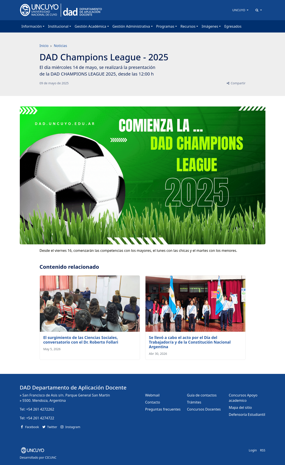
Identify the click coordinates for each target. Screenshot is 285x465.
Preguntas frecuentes (163, 409)
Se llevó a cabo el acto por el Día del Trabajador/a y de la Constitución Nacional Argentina (190, 342)
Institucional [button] (58, 26)
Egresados (232, 26)
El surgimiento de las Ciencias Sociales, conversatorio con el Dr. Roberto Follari (80, 340)
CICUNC (50, 457)
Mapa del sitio (240, 407)
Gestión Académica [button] (90, 26)
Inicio (44, 45)
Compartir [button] (236, 83)
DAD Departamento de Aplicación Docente (73, 387)
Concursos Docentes (204, 409)
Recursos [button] (187, 26)
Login (253, 450)
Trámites (194, 402)
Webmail (152, 395)
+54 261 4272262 (40, 409)
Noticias (60, 45)
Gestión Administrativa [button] (131, 26)
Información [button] (32, 26)
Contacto (152, 402)
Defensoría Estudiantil (247, 414)
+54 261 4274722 (40, 418)
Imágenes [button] (210, 26)
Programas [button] (165, 26)
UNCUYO (239, 10)
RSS (262, 450)
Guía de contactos (202, 395)
